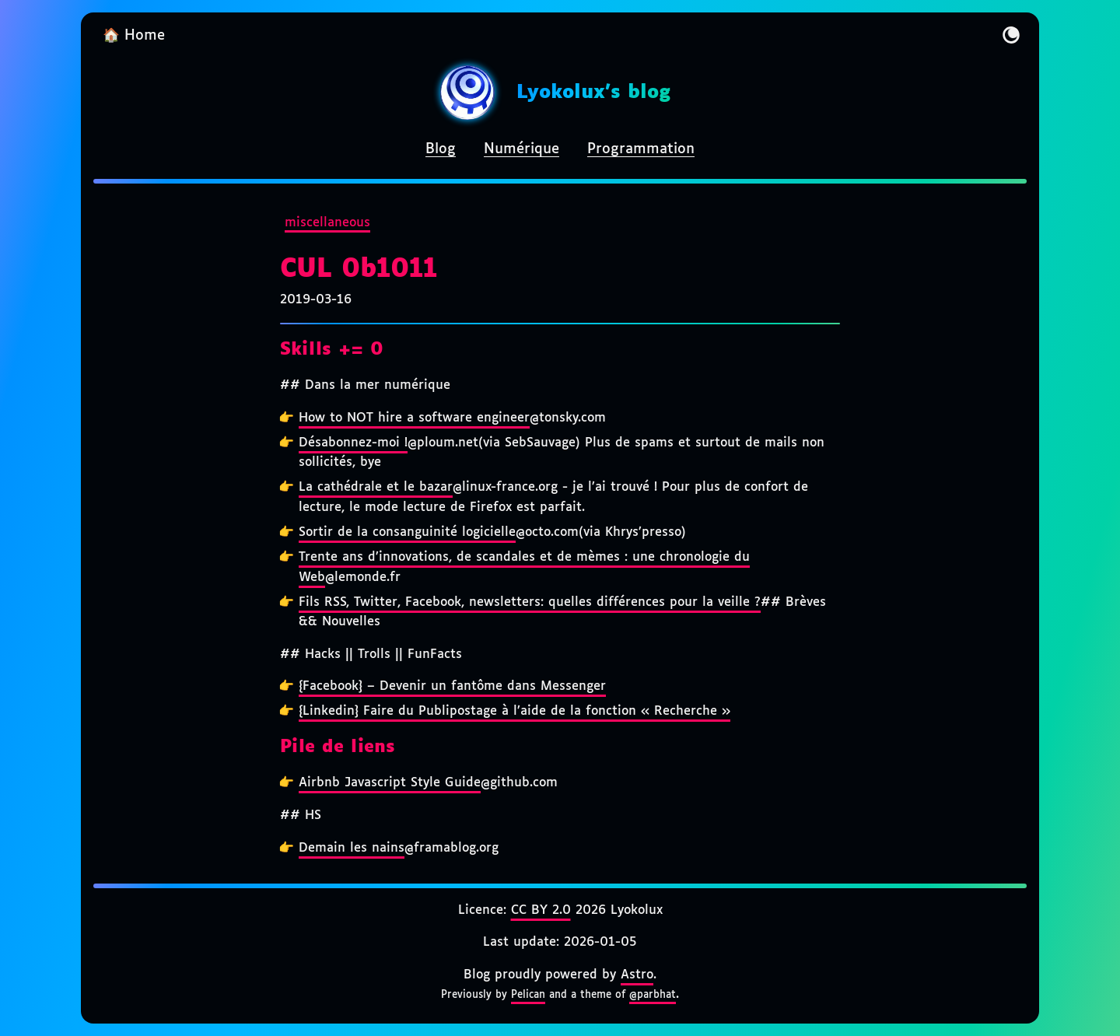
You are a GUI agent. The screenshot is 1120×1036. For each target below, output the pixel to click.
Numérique (521, 149)
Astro (637, 975)
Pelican (528, 994)
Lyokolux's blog (593, 92)
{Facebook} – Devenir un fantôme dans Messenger (452, 686)
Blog (440, 149)
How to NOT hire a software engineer (414, 418)
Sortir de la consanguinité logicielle (407, 532)
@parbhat (652, 994)
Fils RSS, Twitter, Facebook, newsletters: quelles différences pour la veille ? (530, 602)
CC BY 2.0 (541, 910)
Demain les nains (351, 848)
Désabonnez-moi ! (353, 443)
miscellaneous (327, 222)
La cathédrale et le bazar (376, 487)
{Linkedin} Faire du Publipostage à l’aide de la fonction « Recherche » (514, 711)
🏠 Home (134, 36)
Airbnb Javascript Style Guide (390, 782)
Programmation (641, 149)
